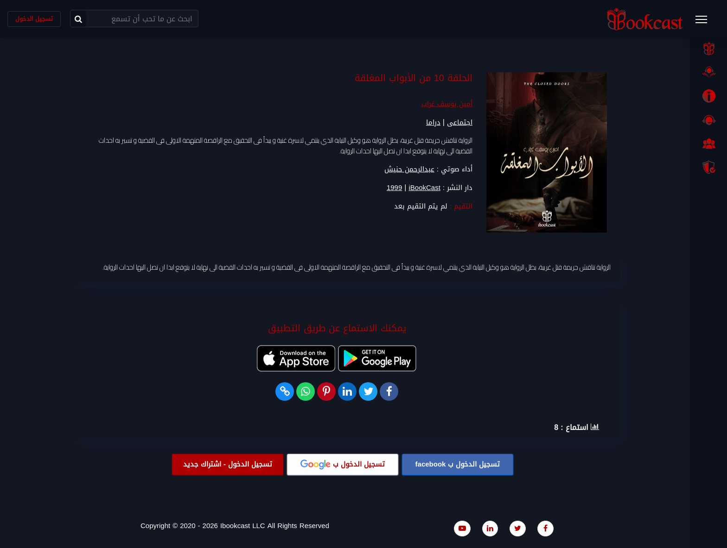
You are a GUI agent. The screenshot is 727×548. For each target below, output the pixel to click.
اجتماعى (459, 122)
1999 (394, 188)
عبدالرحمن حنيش (409, 169)
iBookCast (424, 188)
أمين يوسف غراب (446, 104)
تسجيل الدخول (34, 19)
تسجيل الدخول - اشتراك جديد (227, 464)
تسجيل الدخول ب (457, 464)
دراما (433, 122)
